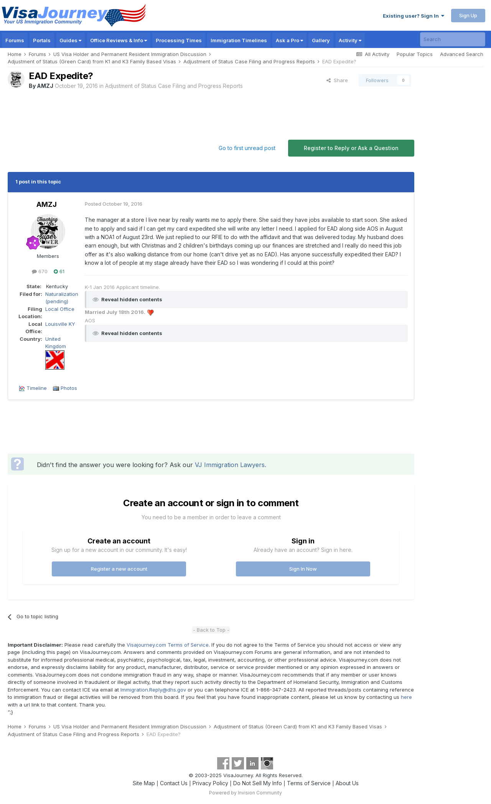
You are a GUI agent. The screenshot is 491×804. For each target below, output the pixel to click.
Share (337, 80)
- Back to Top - (211, 630)
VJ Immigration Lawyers (230, 465)
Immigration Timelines (239, 40)
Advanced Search (461, 54)
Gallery (321, 40)
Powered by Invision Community (245, 793)
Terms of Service (309, 783)
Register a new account (119, 569)
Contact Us (174, 783)
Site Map (144, 783)
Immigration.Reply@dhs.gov (153, 690)
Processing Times (179, 40)
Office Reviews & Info (118, 40)
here (406, 697)
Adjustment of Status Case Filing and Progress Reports (174, 86)
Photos (69, 388)
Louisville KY (60, 324)
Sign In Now (303, 569)
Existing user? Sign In (413, 16)
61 (59, 271)
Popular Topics (415, 54)
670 (40, 271)
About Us (347, 783)
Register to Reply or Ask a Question (351, 148)
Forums (14, 40)
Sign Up (468, 15)
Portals (42, 40)
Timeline (36, 388)
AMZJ (45, 86)
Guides (70, 40)
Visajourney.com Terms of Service (168, 645)
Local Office (59, 309)
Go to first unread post (247, 148)
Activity (350, 40)
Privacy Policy (210, 783)
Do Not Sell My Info (257, 783)
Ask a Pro (289, 40)
